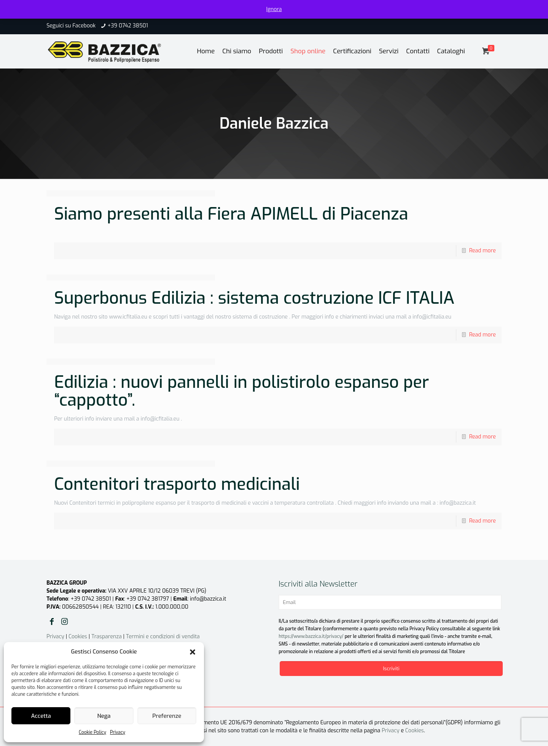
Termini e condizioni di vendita (163, 636)
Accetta (41, 716)
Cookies (77, 636)
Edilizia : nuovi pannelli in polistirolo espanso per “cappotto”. (241, 391)
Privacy (117, 732)
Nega (103, 716)
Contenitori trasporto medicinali (177, 484)
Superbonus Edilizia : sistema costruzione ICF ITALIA (254, 298)
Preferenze (166, 716)
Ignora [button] (274, 9)
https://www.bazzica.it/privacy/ (311, 636)
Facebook (84, 25)
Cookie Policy (92, 732)
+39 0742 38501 (128, 25)
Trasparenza (106, 636)
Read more (482, 250)
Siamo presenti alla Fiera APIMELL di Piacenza (231, 214)
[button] (192, 652)
